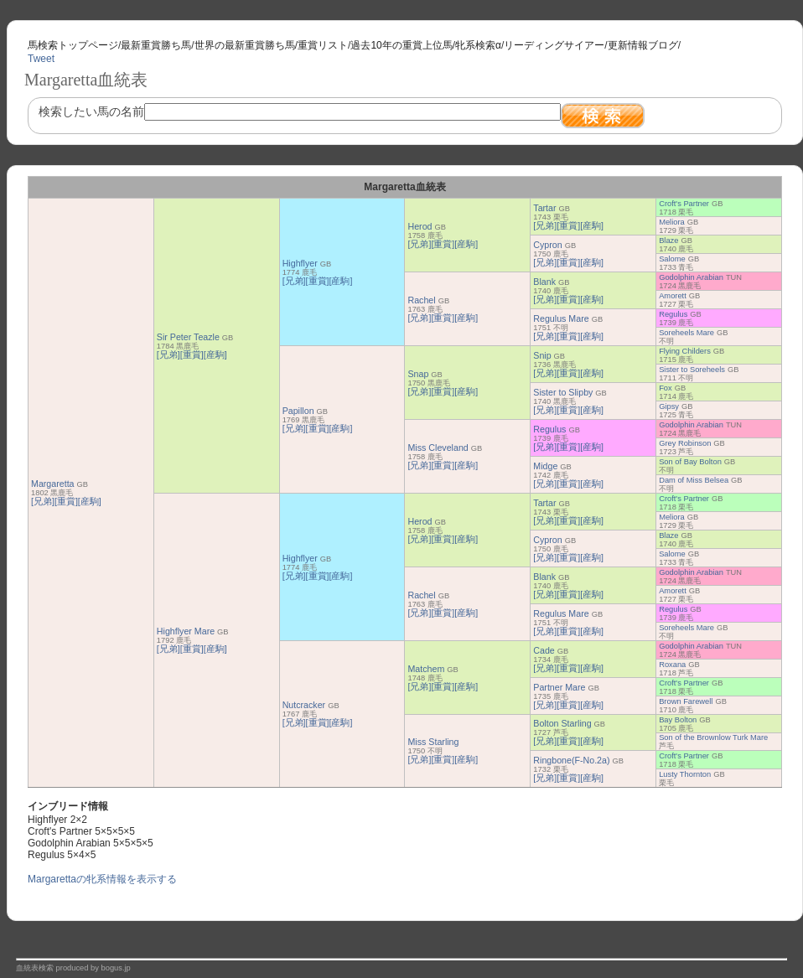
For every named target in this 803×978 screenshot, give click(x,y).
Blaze (668, 240)
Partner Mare (559, 687)
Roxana (672, 664)
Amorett (672, 296)
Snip (542, 355)
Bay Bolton (678, 720)
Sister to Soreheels (692, 369)
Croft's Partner (684, 203)
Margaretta (53, 484)
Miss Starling (432, 742)
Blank (544, 282)
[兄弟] (42, 501)
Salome (672, 259)
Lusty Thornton (685, 774)
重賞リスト (323, 45)
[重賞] (66, 501)
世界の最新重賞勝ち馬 (244, 45)
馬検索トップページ (73, 45)
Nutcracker (304, 705)
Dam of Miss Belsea (693, 480)
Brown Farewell (685, 701)
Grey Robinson (685, 443)
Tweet (41, 59)
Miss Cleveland (437, 447)
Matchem (425, 669)
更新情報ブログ (643, 45)
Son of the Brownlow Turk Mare (713, 737)
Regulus (673, 314)
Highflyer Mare (186, 631)
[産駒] (89, 501)
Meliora (672, 222)
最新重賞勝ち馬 (156, 45)
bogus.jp (116, 968)
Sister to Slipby (563, 392)
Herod (419, 226)
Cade (543, 650)
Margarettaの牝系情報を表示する (102, 879)
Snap (417, 374)
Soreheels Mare (686, 333)
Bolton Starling (562, 723)
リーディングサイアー (554, 45)
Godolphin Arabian (691, 277)
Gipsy (669, 406)
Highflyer (300, 263)
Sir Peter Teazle (188, 337)
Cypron (547, 245)
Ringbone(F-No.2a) (571, 760)
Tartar (544, 208)
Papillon (298, 411)
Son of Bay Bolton (690, 462)
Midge (545, 466)
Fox (665, 388)
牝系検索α (478, 45)
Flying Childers (685, 351)
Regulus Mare (560, 318)
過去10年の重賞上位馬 (401, 45)
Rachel (421, 300)
